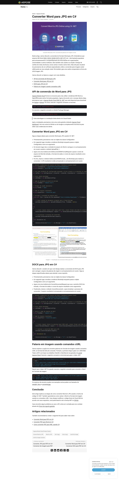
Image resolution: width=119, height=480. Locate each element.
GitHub (42, 102)
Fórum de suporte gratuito (47, 406)
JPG (34, 69)
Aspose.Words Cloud (38, 96)
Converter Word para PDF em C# (43, 419)
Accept (103, 469)
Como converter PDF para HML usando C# (46, 424)
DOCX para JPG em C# (41, 84)
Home (23, 7)
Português (90, 2)
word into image (74, 434)
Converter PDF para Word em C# (43, 422)
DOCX (49, 58)
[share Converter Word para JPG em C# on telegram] (68, 450)
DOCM (54, 58)
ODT (61, 58)
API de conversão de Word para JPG (45, 79)
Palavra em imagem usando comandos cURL (47, 86)
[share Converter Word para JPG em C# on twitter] (52, 450)
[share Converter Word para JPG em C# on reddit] (58, 450)
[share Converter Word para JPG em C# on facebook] (61, 450)
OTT (64, 58)
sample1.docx (36, 384)
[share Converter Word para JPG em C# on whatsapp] (64, 450)
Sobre (76, 2)
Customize (98, 474)
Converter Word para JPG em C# (43, 81)
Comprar (57, 2)
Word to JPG (49, 434)
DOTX (58, 58)
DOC (45, 58)
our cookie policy (100, 466)
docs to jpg (65, 434)
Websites (70, 2)
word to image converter (39, 437)
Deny (109, 474)
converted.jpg (46, 384)
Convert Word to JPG (38, 434)
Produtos (50, 2)
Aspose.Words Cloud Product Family (42, 431)
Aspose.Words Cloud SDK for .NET (54, 100)
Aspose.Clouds (41, 13)
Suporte (63, 2)
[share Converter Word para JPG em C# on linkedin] (55, 450)
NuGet (36, 102)
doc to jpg (57, 434)
